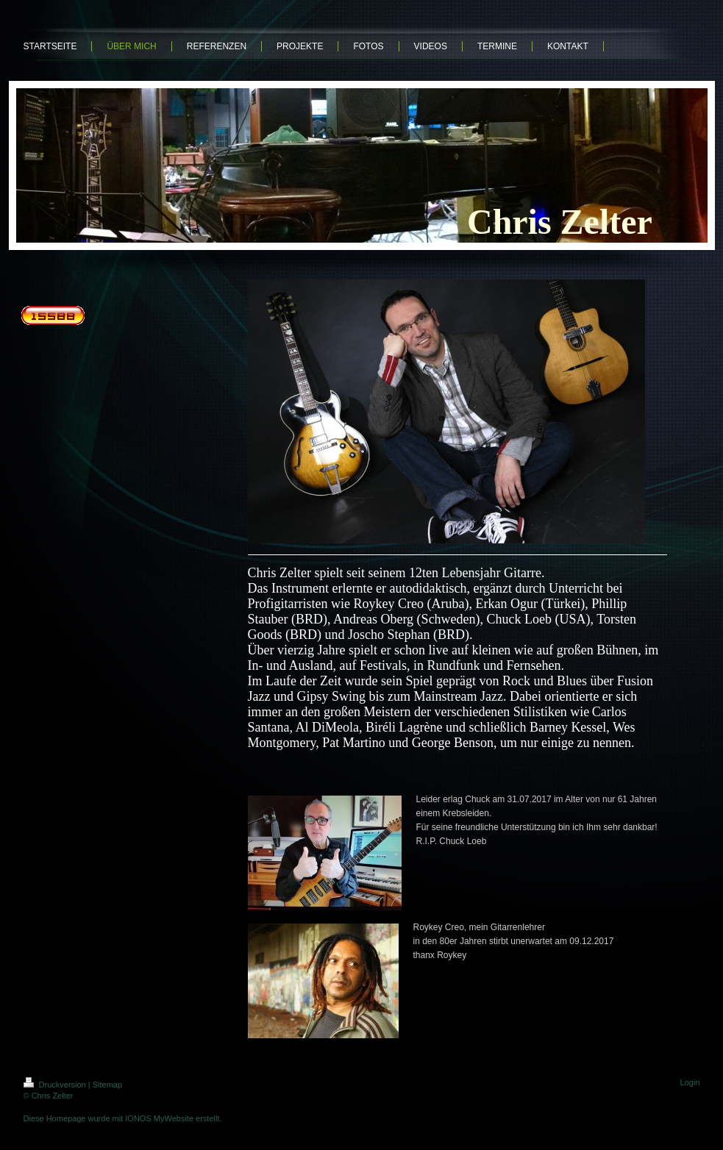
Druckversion (56, 1084)
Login (690, 1082)
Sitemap (107, 1084)
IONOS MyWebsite (159, 1118)
